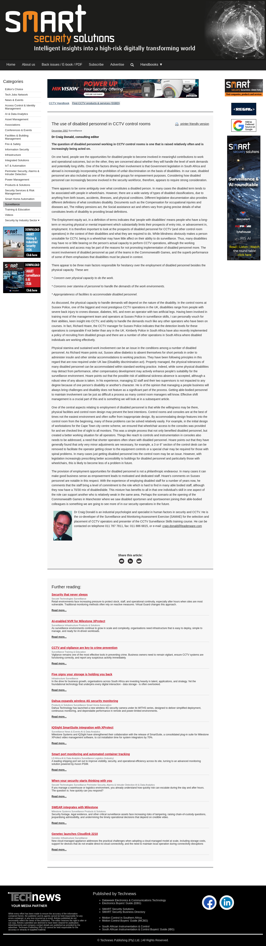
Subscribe (96, 64)
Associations (12, 124)
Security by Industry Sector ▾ (22, 220)
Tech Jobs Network (16, 94)
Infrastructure (13, 154)
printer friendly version (191, 123)
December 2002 (60, 130)
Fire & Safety (13, 144)
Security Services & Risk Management (19, 192)
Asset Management (16, 119)
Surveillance (12, 204)
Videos (9, 214)
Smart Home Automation (20, 198)
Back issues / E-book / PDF (62, 64)
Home (10, 64)
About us (28, 64)
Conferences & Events (18, 130)
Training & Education (17, 209)
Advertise (117, 64)
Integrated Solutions (17, 160)
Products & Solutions (17, 185)
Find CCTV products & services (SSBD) (96, 103)
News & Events (14, 100)
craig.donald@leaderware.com (182, 526)
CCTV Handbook (59, 103)
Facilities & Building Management (16, 137)
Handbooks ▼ (151, 64)
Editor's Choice (14, 89)
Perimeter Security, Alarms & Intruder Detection (22, 173)
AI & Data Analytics (16, 113)
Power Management (17, 179)
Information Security (17, 149)
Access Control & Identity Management (20, 107)
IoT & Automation (15, 165)
